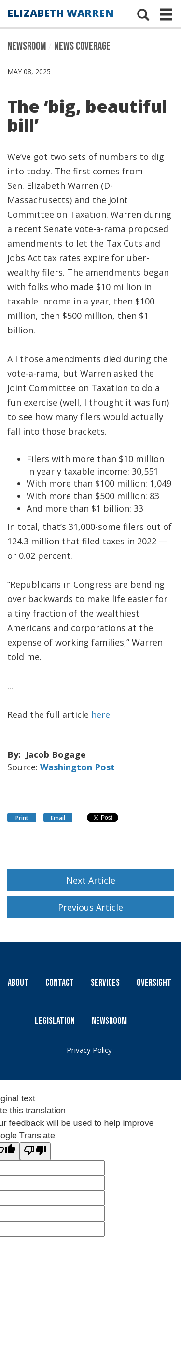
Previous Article (90, 907)
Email (58, 818)
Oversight (154, 983)
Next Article (90, 880)
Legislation (55, 1021)
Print (21, 818)
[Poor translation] (35, 1151)
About (18, 983)
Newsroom (26, 46)
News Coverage (82, 46)
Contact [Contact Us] (59, 983)
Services (105, 983)
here (100, 714)
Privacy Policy (89, 1050)
